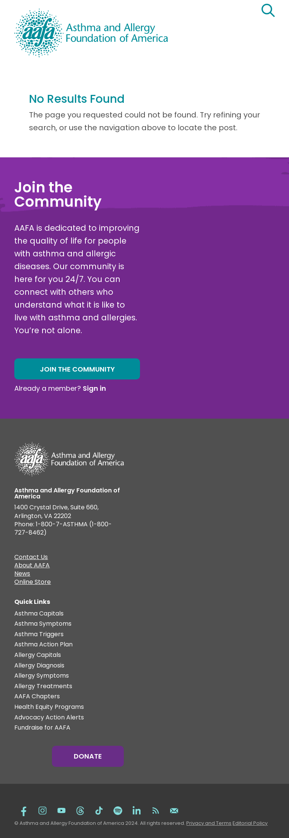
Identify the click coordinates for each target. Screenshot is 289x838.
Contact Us (31, 558)
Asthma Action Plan (43, 645)
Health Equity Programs (49, 707)
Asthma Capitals (39, 614)
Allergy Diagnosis (39, 666)
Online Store (32, 582)
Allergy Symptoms (41, 676)
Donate (88, 756)
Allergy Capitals (37, 655)
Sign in (94, 388)
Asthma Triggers (39, 634)
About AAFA (32, 566)
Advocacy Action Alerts (49, 718)
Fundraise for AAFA (42, 728)
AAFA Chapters (37, 697)
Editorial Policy (250, 823)
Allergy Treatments (43, 686)
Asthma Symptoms (42, 624)
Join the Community (77, 369)
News (22, 574)
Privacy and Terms (208, 823)
